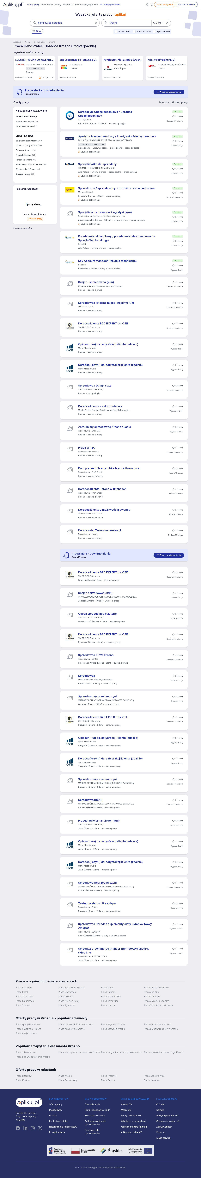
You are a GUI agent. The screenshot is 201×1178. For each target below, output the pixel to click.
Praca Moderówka (25, 1000)
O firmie (160, 1104)
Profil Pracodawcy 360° (97, 1110)
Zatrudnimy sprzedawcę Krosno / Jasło (104, 427)
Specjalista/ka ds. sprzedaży (97, 164)
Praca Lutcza (108, 1005)
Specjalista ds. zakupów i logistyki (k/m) (105, 212)
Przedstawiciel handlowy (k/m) (99, 820)
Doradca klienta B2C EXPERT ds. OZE (103, 323)
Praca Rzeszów (24, 1075)
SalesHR (82, 244)
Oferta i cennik (92, 1104)
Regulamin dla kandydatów (63, 1126)
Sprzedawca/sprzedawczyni (97, 696)
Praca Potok (22, 992)
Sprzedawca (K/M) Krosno (95, 655)
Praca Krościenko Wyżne (71, 987)
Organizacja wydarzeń (167, 1121)
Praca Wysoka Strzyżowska (158, 1005)
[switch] (169, 92)
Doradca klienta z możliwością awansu (104, 509)
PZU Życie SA (84, 119)
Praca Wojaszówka (111, 996)
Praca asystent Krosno (113, 1024)
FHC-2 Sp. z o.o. (86, 306)
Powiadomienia (57, 1132)
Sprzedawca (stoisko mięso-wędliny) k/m (106, 302)
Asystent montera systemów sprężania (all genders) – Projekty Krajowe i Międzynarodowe (123, 59)
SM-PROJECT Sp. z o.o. (89, 327)
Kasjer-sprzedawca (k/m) (95, 593)
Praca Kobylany (152, 996)
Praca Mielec (65, 1075)
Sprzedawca (86, 675)
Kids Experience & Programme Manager (78, 59)
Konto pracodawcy (95, 1115)
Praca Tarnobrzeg (67, 1080)
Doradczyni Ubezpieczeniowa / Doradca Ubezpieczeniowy (105, 113)
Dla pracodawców (186, 4)
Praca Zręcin (107, 987)
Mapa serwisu (163, 1137)
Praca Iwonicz (65, 996)
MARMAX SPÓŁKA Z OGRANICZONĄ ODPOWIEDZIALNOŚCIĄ (106, 700)
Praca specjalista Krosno (28, 1024)
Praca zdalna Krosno (26, 1052)
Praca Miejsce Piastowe (156, 987)
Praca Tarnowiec (109, 1000)
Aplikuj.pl (17, 42)
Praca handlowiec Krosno (71, 1028)
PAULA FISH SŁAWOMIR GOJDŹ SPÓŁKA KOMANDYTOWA (105, 140)
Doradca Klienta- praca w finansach (102, 489)
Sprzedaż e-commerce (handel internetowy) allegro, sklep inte (113, 950)
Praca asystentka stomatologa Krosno (164, 1052)
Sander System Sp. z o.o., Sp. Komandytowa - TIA (101, 216)
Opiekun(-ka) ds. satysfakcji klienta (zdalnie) (108, 344)
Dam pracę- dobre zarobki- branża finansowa (108, 468)
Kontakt (160, 1110)
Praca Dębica (108, 1080)
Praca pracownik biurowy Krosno (161, 1028)
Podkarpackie (39, 42)
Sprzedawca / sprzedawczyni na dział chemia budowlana (116, 188)
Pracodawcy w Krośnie (22, 228)
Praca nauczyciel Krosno (28, 1028)
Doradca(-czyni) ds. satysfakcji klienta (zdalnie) (110, 365)
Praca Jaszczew (24, 996)
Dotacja (160, 1132)
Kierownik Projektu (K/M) (161, 59)
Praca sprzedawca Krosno (157, 1024)
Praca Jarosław (152, 1080)
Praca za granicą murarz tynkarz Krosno (121, 1052)
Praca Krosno (23, 1080)
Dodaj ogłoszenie (110, 4)
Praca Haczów (108, 992)
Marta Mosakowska (87, 348)
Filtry (37, 31)
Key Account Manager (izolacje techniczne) (107, 261)
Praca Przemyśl (109, 1075)
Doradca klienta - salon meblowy (100, 406)
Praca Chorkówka (67, 992)
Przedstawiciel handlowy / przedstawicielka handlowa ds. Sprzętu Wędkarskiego (116, 238)
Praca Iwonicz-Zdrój (68, 1000)
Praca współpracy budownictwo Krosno (79, 1052)
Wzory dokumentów (131, 1115)
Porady (57, 4)
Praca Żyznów (23, 1005)
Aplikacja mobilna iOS (131, 1132)
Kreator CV (68, 4)
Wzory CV (126, 1110)
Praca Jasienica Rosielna (156, 1000)
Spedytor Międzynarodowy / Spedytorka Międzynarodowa (117, 136)
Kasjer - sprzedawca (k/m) (96, 282)
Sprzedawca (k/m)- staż (94, 385)
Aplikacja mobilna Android (134, 1126)
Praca (27, 42)
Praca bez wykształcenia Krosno (33, 1056)
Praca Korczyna (24, 987)
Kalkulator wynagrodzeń (86, 4)
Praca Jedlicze (151, 992)
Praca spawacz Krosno (113, 1028)
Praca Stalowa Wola (154, 1075)
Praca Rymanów (66, 1005)
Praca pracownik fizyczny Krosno (75, 1024)
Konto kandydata (165, 4)
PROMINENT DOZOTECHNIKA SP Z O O (96, 168)
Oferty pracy (33, 4)
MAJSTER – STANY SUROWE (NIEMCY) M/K (34, 59)
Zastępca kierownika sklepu (97, 903)
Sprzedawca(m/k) (90, 800)
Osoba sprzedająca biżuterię (97, 613)
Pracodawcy (47, 4)
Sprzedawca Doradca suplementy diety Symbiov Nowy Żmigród (115, 926)
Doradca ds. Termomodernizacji (99, 530)
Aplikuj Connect (164, 1126)
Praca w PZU (86, 447)
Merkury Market (85, 192)
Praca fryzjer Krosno (26, 1033)
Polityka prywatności (167, 1115)
